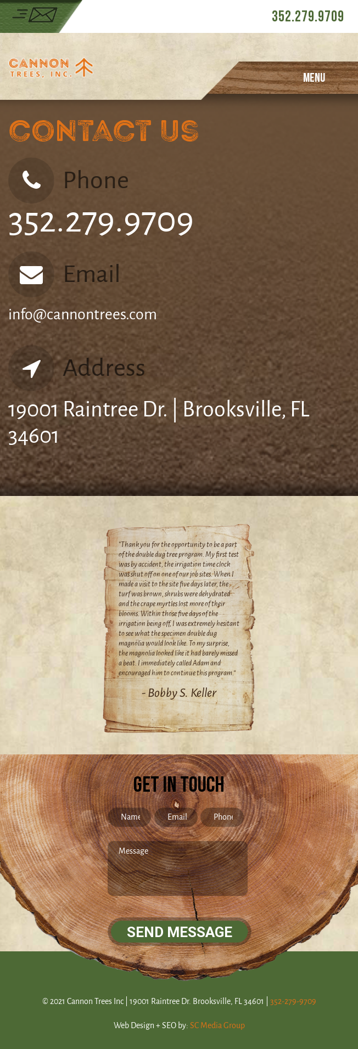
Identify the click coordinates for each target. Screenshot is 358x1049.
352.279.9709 (308, 17)
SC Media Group (217, 1025)
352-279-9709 (293, 1001)
